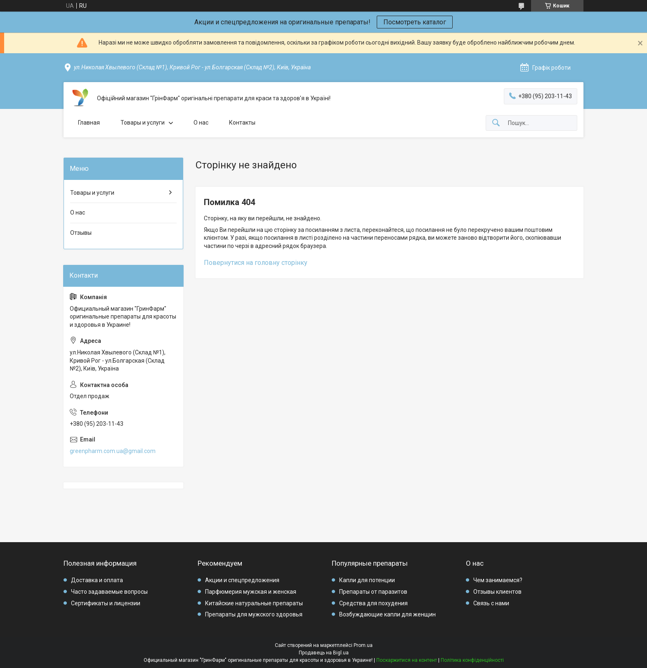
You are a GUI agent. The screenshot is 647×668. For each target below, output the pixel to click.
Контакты (242, 122)
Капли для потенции (367, 580)
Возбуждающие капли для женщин (387, 614)
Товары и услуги (142, 122)
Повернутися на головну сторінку (255, 263)
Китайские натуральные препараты (254, 603)
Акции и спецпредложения (242, 580)
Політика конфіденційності (472, 660)
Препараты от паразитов (373, 591)
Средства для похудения (373, 603)
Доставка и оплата (97, 580)
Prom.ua (363, 645)
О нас (201, 122)
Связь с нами (491, 603)
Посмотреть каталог (414, 22)
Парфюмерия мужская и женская (250, 591)
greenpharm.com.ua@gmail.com (113, 451)
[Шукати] (496, 123)
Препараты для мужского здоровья (253, 614)
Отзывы (81, 232)
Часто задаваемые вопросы (109, 591)
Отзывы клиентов (497, 591)
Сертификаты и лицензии (105, 603)
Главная (89, 122)
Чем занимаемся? (497, 580)
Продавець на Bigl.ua (324, 653)
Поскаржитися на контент (406, 660)
